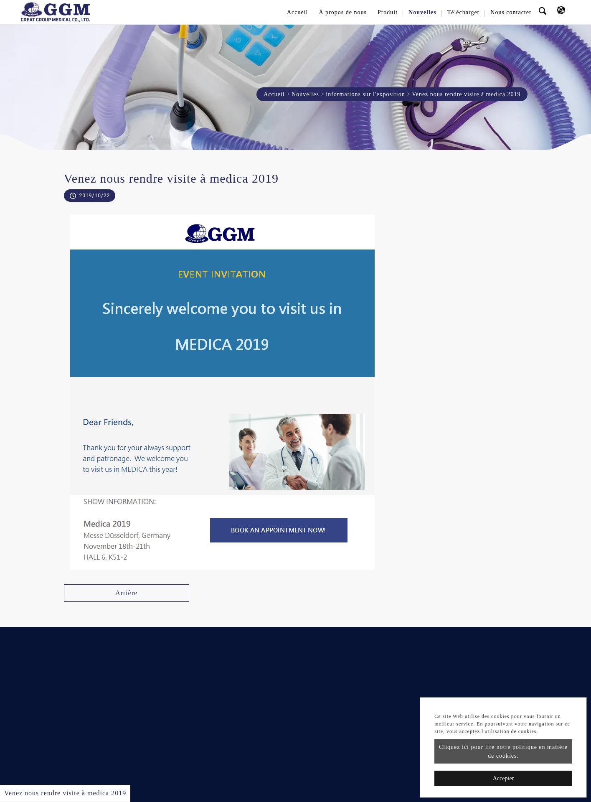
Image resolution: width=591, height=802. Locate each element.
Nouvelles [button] (422, 12)
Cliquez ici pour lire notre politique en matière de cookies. (503, 751)
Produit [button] (388, 12)
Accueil (297, 12)
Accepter (503, 778)
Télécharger (463, 12)
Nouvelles (305, 94)
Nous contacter (510, 12)
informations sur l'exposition (365, 94)
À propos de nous (342, 12)
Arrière (126, 592)
